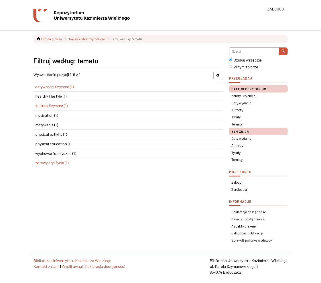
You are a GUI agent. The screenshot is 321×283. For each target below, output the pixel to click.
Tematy (237, 124)
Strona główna (51, 39)
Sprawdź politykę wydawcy (251, 240)
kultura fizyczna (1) (51, 105)
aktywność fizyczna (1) (54, 86)
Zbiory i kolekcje (243, 96)
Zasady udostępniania (247, 219)
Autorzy (237, 110)
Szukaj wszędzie (245, 59)
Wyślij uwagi (72, 266)
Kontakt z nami (46, 266)
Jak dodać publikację (247, 233)
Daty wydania (241, 103)
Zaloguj (236, 182)
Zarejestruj (239, 189)
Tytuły (236, 117)
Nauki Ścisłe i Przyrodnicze (87, 39)
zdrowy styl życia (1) (51, 162)
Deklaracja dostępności (249, 212)
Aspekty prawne (243, 226)
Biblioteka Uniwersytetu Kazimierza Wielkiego (72, 260)
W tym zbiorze (243, 66)
